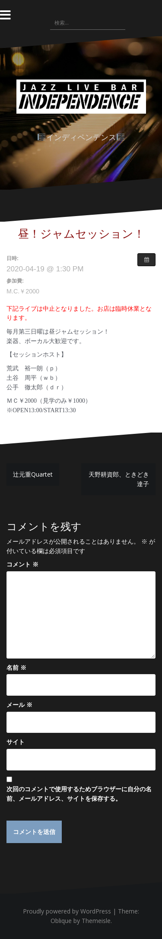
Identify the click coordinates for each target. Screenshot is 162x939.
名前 (16, 667)
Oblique (61, 921)
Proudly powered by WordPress (67, 911)
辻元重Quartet (33, 474)
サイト (15, 742)
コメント (22, 564)
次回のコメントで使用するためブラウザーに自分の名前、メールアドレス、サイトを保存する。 (79, 793)
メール (19, 704)
